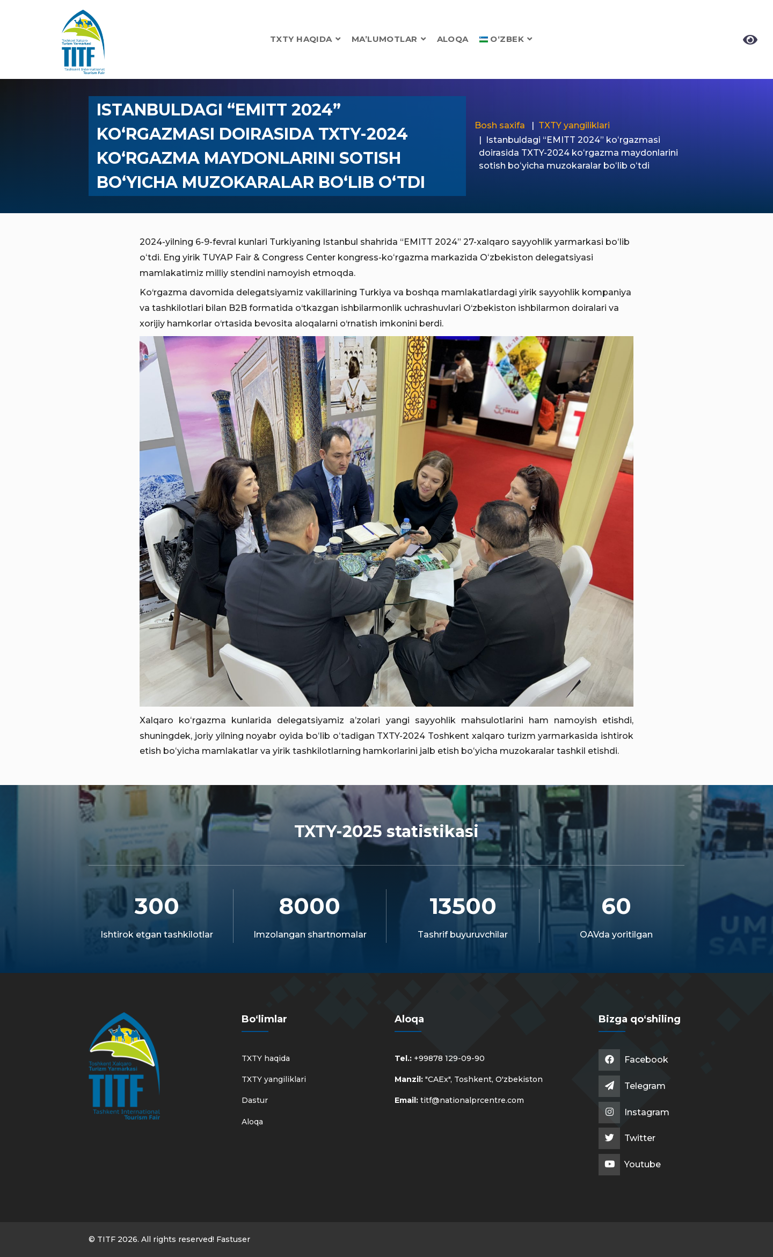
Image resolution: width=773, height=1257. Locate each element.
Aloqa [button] (453, 39)
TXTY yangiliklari (574, 125)
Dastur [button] (255, 1100)
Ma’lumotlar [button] (389, 39)
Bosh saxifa (500, 125)
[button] (506, 39)
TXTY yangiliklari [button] (274, 1079)
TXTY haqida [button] (305, 39)
